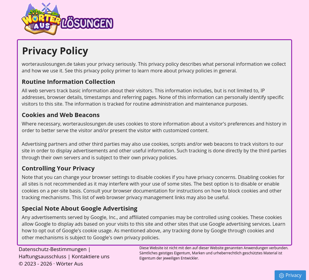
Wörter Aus (69, 263)
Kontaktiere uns (91, 256)
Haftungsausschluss (42, 256)
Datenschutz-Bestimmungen (53, 249)
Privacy (290, 275)
